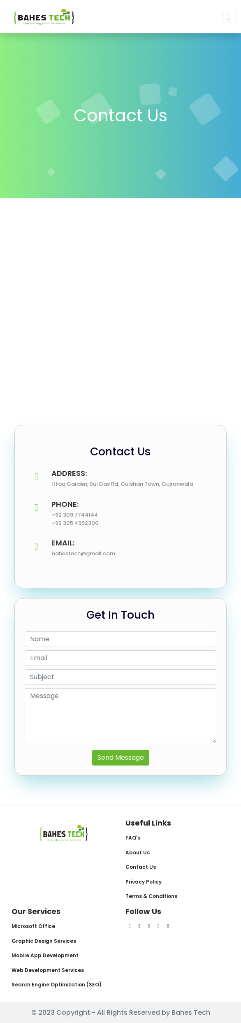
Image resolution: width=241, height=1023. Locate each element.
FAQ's (132, 837)
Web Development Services (48, 970)
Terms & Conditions (151, 896)
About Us (137, 852)
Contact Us (140, 866)
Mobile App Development (45, 955)
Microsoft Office (33, 926)
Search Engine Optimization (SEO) (57, 984)
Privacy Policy (143, 881)
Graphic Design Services (44, 940)
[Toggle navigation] (229, 17)
